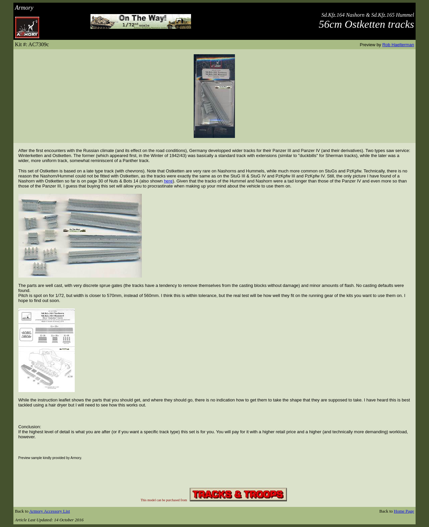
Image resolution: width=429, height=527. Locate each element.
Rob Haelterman (398, 44)
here (168, 180)
